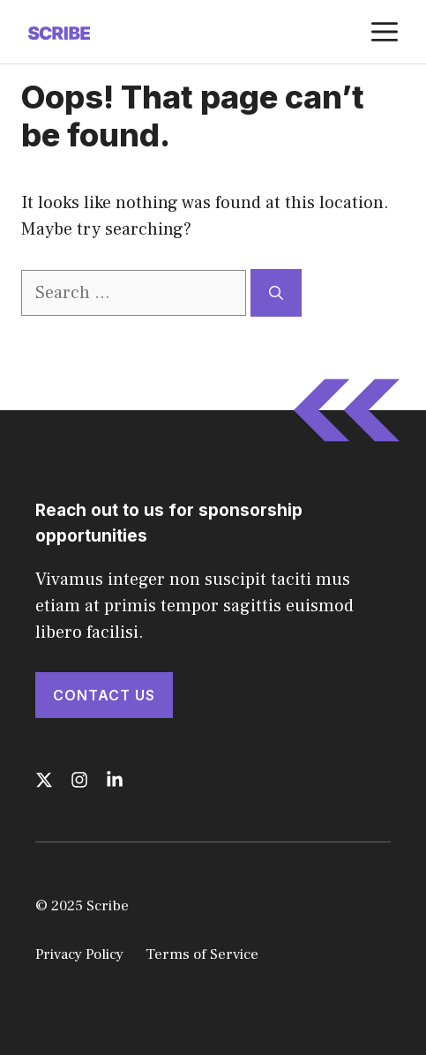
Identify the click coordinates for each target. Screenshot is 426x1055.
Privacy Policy (79, 954)
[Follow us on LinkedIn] (114, 780)
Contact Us (104, 695)
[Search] (276, 293)
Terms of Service (202, 954)
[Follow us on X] (44, 780)
